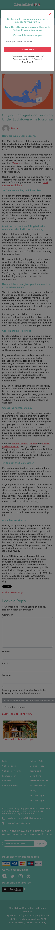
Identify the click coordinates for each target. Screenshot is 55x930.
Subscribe (27, 49)
